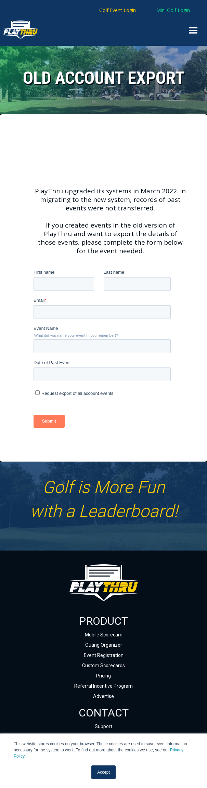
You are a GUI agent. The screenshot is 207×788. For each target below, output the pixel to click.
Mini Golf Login (173, 10)
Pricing (103, 676)
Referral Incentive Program (103, 686)
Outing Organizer (103, 645)
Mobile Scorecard (103, 634)
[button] (193, 31)
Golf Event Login (117, 10)
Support (103, 726)
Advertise (103, 696)
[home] (12, 29)
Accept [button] (103, 772)
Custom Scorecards (103, 665)
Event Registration (104, 655)
